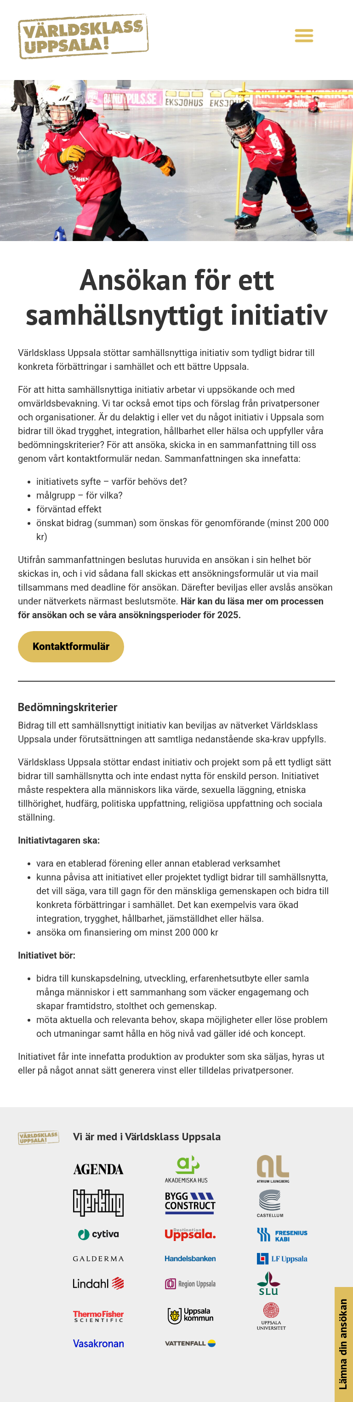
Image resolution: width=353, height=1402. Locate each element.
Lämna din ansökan (343, 1344)
